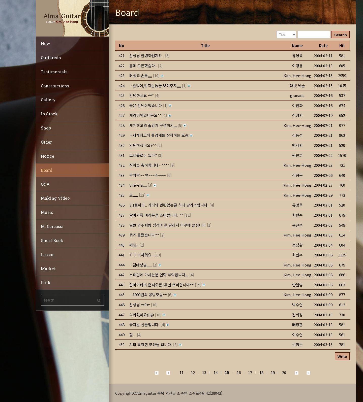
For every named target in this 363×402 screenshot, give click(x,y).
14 (216, 372)
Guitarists (51, 57)
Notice (47, 156)
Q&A (45, 184)
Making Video (55, 198)
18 (261, 372)
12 (193, 372)
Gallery (48, 99)
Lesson (48, 254)
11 (181, 372)
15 (227, 372)
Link (45, 282)
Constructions (55, 85)
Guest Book (52, 240)
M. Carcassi (52, 226)
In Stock (49, 113)
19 (273, 372)
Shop (46, 127)
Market (48, 268)
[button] (297, 75)
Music (47, 212)
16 (239, 372)
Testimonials (54, 71)
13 (204, 372)
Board (46, 170)
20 (284, 372)
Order (46, 142)
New (45, 43)
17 (250, 372)
